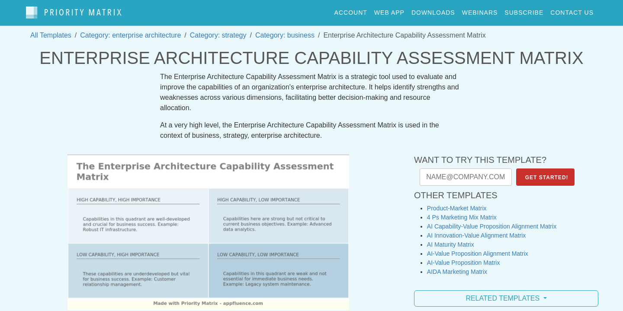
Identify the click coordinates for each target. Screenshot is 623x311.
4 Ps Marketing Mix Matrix (462, 212)
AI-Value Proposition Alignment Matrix (477, 249)
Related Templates (503, 294)
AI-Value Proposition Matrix (463, 258)
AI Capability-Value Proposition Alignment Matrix (491, 222)
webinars (480, 10)
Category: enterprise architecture (130, 31)
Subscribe (523, 10)
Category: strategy (218, 31)
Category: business (285, 31)
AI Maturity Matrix (450, 240)
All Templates (50, 31)
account (350, 10)
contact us (572, 10)
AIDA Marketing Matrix (457, 267)
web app (389, 10)
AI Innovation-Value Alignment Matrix (476, 231)
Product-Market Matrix (457, 203)
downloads (433, 10)
